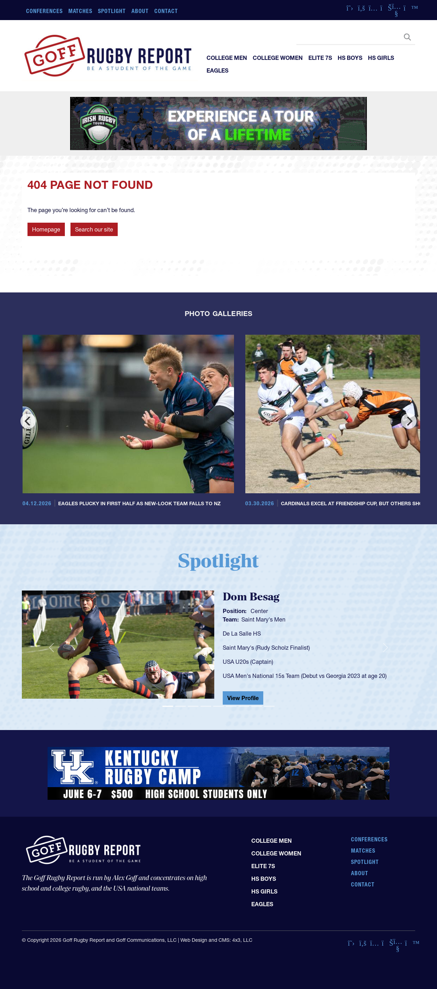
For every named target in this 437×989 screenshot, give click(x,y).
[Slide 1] (167, 706)
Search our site (94, 229)
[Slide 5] (218, 706)
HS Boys (350, 57)
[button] (51, 648)
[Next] (409, 421)
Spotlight (112, 10)
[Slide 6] (231, 706)
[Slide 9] (269, 706)
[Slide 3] (193, 706)
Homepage (46, 229)
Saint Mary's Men (263, 619)
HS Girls (381, 57)
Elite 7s (320, 57)
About (140, 10)
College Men (227, 57)
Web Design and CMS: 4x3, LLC (216, 940)
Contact (166, 10)
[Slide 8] (256, 706)
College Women (278, 57)
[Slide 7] (244, 706)
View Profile (243, 697)
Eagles (217, 70)
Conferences (44, 10)
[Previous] (28, 421)
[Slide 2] (180, 706)
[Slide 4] (206, 706)
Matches (80, 10)
